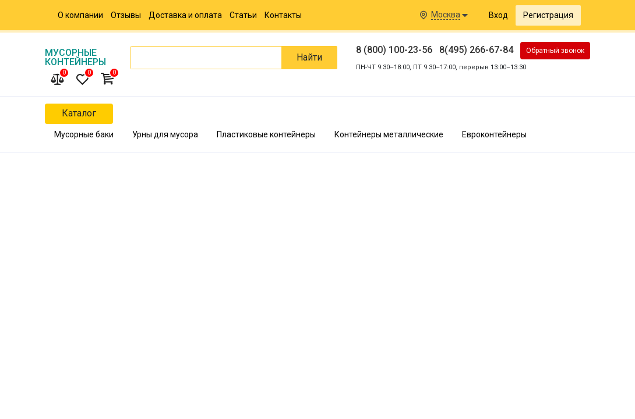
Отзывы (126, 15)
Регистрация (548, 15)
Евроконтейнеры (494, 134)
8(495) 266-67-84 (476, 49)
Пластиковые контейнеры (266, 134)
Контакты (283, 15)
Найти (309, 57)
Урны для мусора (165, 134)
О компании (80, 15)
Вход (498, 15)
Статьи (243, 15)
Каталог (79, 113)
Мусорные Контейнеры (75, 57)
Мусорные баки (84, 134)
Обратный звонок (555, 51)
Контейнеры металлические (388, 134)
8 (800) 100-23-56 (394, 49)
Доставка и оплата (185, 15)
